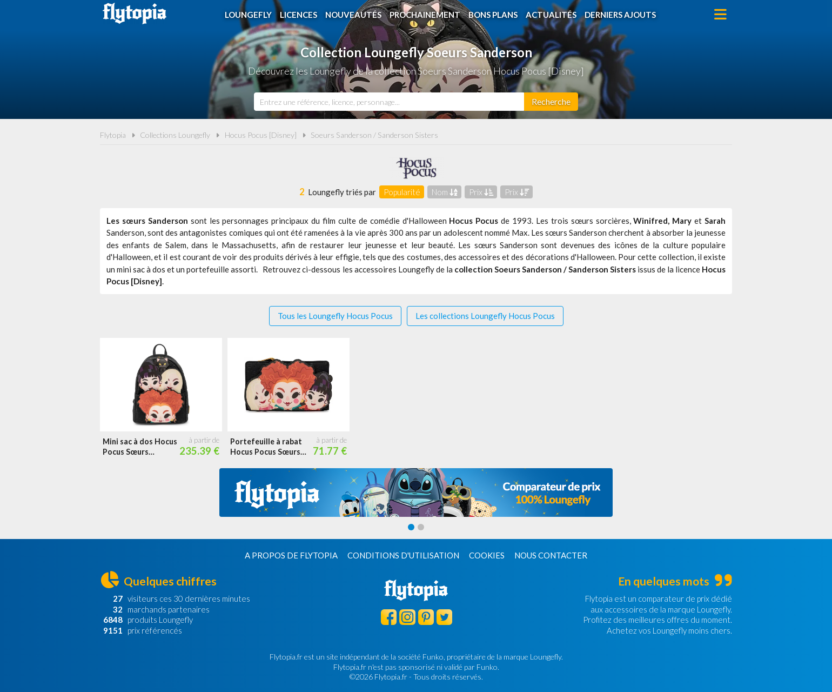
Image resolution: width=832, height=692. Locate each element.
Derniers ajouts (620, 14)
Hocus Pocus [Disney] (261, 134)
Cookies (487, 555)
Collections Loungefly (175, 134)
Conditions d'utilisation (403, 555)
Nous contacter (550, 555)
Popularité (402, 192)
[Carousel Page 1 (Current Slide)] (411, 527)
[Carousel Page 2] (421, 527)
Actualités (551, 14)
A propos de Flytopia (291, 555)
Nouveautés (353, 14)
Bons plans (493, 14)
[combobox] (389, 101)
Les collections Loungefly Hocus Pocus (485, 316)
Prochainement (425, 14)
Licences (298, 14)
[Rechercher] (551, 101)
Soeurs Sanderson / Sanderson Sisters (374, 134)
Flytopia (134, 13)
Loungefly (248, 14)
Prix (481, 192)
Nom (445, 192)
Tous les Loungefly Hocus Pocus (335, 316)
